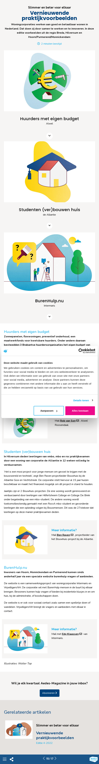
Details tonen (81, 400)
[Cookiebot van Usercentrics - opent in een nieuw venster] (81, 350)
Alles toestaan (80, 410)
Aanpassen (48, 410)
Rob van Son (70, 421)
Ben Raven (65, 535)
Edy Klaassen (72, 634)
